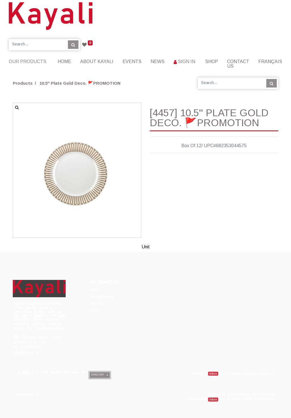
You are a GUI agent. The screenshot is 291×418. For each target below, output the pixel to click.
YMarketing (267, 394)
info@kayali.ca (26, 352)
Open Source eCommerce (253, 373)
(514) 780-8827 (27, 347)
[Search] (73, 44)
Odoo (213, 373)
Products (23, 83)
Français (270, 61)
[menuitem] (64, 61)
